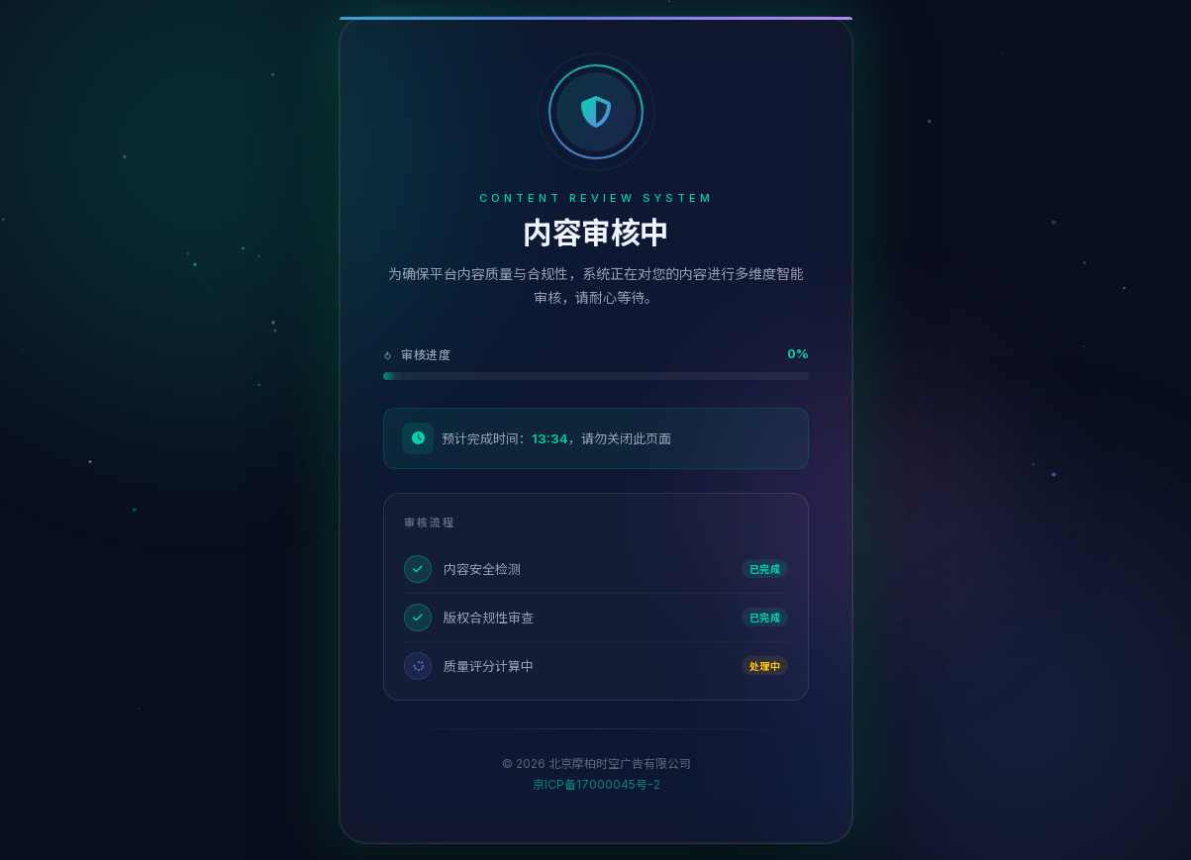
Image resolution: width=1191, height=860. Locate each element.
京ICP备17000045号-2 (595, 784)
